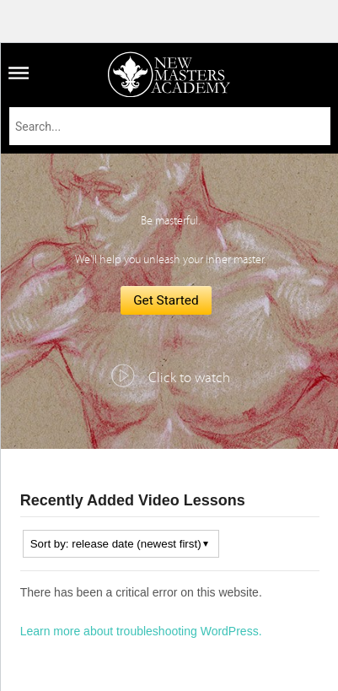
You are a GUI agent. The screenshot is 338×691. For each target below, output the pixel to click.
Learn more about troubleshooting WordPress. (141, 631)
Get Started (166, 300)
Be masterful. (170, 221)
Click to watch (189, 378)
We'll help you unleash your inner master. (170, 260)
